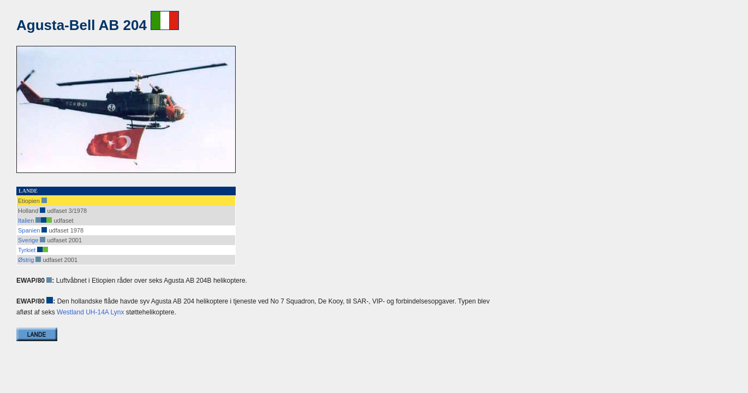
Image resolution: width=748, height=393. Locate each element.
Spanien (29, 230)
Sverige (28, 240)
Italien (26, 220)
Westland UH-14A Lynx (90, 312)
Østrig (26, 260)
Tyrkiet (26, 250)
